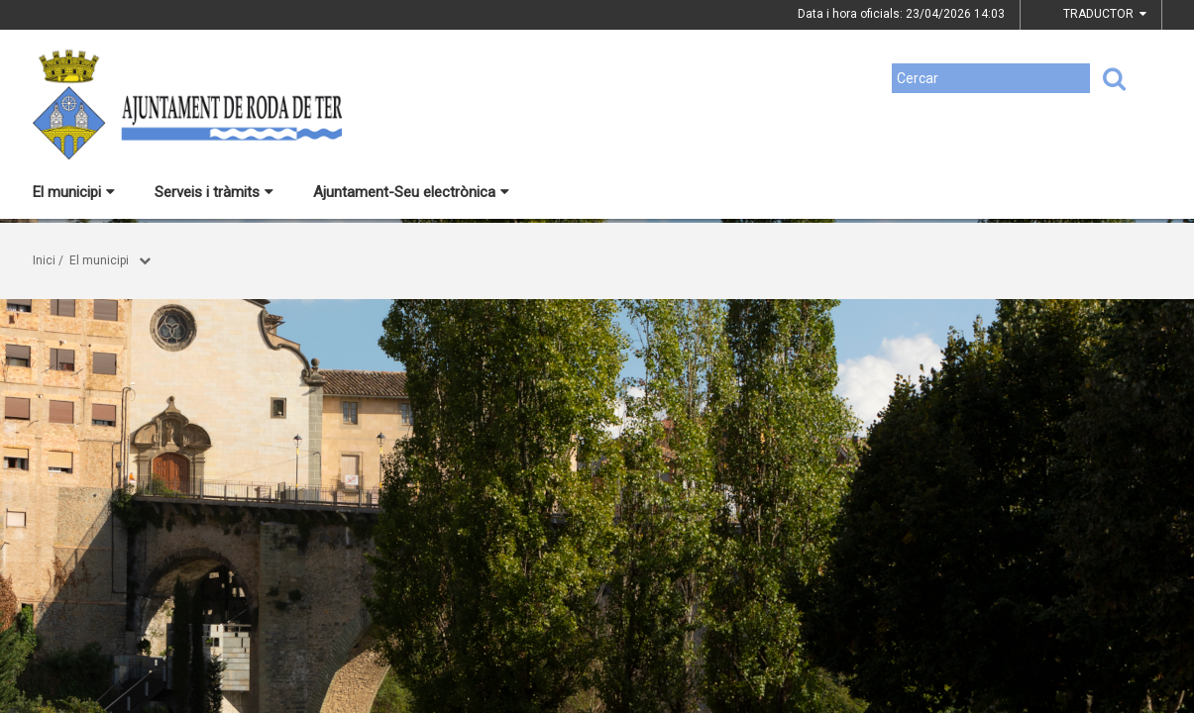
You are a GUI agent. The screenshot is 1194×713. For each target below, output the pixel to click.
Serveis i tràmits (214, 192)
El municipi (74, 192)
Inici (44, 260)
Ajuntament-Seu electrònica (411, 192)
